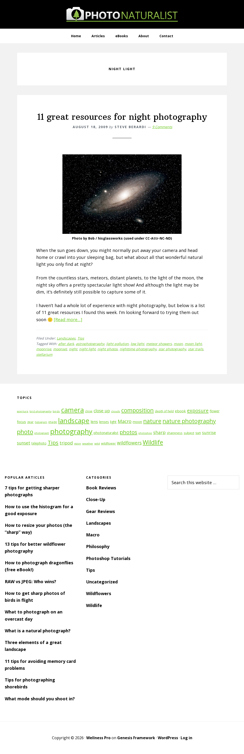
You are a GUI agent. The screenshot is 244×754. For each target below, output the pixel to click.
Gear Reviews (100, 511)
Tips (80, 338)
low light (137, 343)
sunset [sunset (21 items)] (23, 443)
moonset (60, 349)
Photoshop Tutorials (108, 558)
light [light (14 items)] (113, 421)
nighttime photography (138, 349)
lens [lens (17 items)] (94, 421)
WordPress (168, 737)
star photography (172, 349)
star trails (195, 349)
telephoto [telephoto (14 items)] (38, 443)
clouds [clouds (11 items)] (115, 411)
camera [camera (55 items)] (72, 409)
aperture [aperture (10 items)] (22, 411)
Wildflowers (98, 593)
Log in (186, 737)
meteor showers (159, 343)
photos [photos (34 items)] (128, 432)
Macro (93, 535)
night (73, 349)
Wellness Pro (98, 737)
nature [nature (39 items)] (152, 421)
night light (87, 349)
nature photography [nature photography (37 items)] (189, 421)
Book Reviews (101, 488)
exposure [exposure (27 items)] (197, 410)
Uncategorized (102, 582)
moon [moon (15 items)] (137, 421)
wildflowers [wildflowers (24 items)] (129, 443)
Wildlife (94, 605)
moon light (193, 343)
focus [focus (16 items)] (21, 421)
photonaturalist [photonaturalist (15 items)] (106, 432)
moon (178, 343)
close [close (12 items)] (88, 411)
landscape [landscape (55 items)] (73, 420)
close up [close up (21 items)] (102, 411)
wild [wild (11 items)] (97, 443)
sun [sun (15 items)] (198, 432)
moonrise (43, 349)
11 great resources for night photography (122, 116)
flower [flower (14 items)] (214, 411)
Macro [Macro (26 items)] (125, 421)
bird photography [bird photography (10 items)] (40, 411)
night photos (107, 349)
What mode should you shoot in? (40, 699)
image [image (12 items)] (52, 422)
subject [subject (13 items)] (189, 433)
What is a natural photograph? (38, 631)
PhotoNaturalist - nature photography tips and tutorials (122, 14)
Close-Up (95, 499)
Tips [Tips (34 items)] (53, 442)
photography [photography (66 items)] (71, 431)
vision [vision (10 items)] (77, 443)
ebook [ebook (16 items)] (180, 410)
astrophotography (90, 343)
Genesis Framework (136, 737)
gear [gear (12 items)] (30, 422)
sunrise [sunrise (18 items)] (209, 432)
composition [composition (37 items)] (137, 410)
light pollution (117, 343)
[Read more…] (68, 319)
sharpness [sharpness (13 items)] (175, 433)
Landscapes (66, 338)
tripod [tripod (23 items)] (66, 443)
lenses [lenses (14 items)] (104, 421)
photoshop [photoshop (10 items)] (145, 433)
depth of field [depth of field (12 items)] (164, 411)
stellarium (44, 354)
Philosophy (97, 546)
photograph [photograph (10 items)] (41, 433)
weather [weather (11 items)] (87, 443)
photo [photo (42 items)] (25, 432)
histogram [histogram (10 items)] (41, 422)
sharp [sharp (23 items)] (159, 432)
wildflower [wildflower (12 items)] (108, 443)
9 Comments (162, 127)
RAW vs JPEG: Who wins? (30, 581)
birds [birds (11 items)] (56, 411)
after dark (66, 343)
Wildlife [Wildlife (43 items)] (153, 442)
